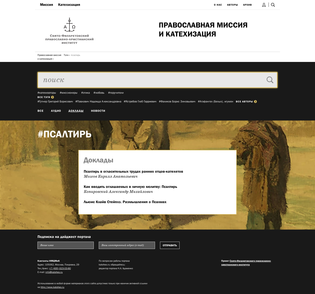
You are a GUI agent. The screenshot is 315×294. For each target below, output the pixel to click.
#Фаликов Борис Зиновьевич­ (177, 101)
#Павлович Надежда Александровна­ (98, 101)
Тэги (66, 55)
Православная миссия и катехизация (49, 57)
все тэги (46, 97)
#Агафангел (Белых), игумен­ (215, 101)
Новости (98, 110)
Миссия (46, 5)
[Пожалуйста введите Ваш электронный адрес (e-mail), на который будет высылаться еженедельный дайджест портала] (127, 245)
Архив (247, 4)
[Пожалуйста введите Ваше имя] (66, 245)
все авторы (246, 101)
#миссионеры (69, 92)
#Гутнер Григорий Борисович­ (55, 101)
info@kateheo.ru (54, 272)
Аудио (56, 110)
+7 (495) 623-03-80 (60, 268)
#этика (85, 92)
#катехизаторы (47, 92)
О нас (218, 4)
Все (41, 110)
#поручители (116, 92)
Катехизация (69, 5)
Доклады (76, 110)
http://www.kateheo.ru (52, 287)
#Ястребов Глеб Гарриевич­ (140, 101)
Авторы (232, 4)
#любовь (99, 92)
